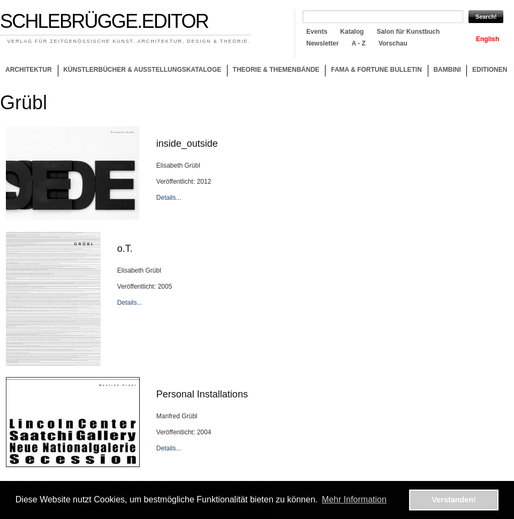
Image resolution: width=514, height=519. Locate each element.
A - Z (359, 43)
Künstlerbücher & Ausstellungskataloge (142, 69)
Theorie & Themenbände (273, 71)
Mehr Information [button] (354, 499)
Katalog (352, 31)
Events (316, 31)
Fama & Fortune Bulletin (376, 69)
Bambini (446, 69)
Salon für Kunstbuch (408, 31)
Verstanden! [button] (454, 499)
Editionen (489, 69)
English (487, 39)
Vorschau (393, 43)
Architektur (28, 69)
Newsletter (322, 43)
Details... (169, 197)
